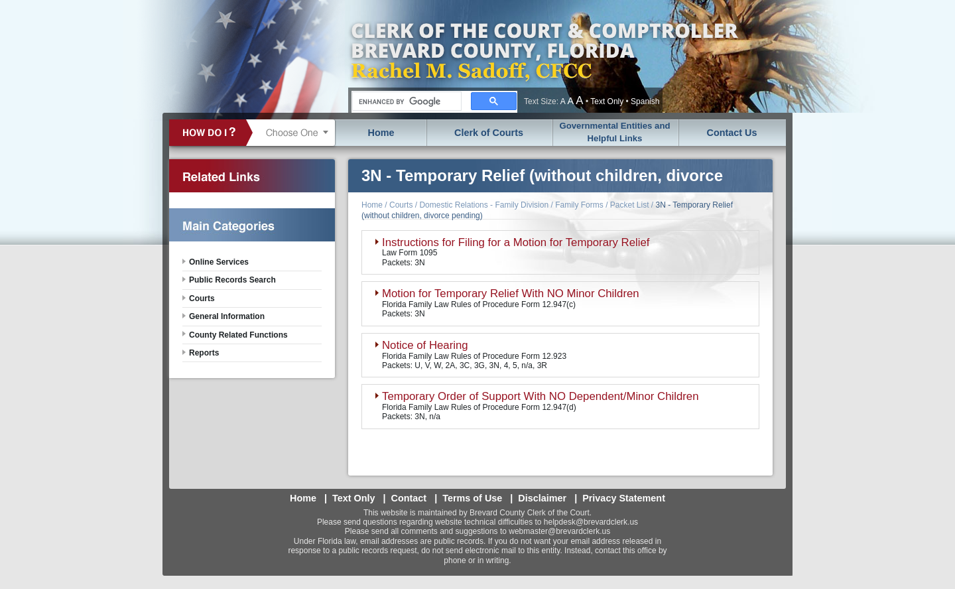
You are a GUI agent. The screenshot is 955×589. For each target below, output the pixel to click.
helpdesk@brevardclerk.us (591, 522)
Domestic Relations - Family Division (483, 205)
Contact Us (732, 132)
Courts (401, 205)
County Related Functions (238, 335)
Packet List (629, 205)
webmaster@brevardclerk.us (559, 531)
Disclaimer (542, 498)
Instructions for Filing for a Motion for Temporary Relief (516, 242)
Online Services (219, 262)
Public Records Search (232, 280)
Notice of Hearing (425, 345)
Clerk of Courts (488, 132)
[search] (405, 101)
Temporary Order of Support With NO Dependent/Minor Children (540, 396)
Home (381, 132)
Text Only (606, 101)
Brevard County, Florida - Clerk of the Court (544, 56)
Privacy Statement (623, 498)
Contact (409, 498)
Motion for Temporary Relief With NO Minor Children (510, 293)
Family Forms (579, 205)
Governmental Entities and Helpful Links (614, 132)
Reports (204, 353)
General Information (227, 316)
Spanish (645, 101)
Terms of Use (472, 498)
